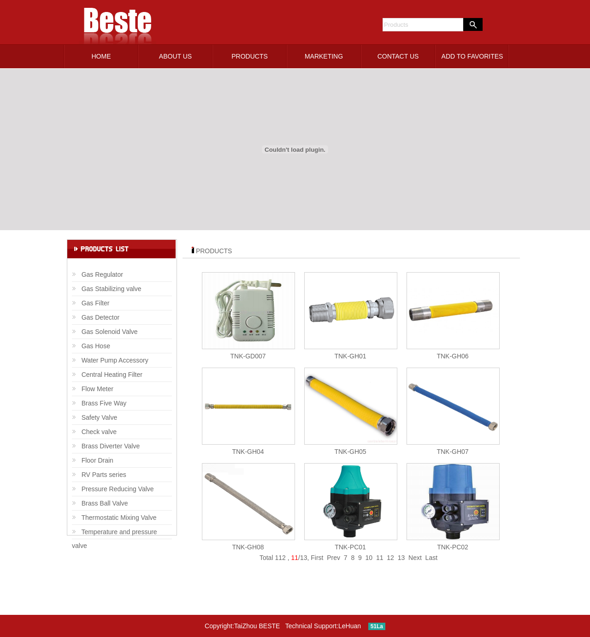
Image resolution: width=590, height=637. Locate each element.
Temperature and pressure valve (114, 533)
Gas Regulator (97, 274)
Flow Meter (92, 389)
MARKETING (324, 56)
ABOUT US (175, 56)
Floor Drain (92, 460)
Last (431, 557)
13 (401, 557)
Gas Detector (95, 317)
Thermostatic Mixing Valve (114, 517)
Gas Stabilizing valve (107, 288)
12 (390, 557)
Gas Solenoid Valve (105, 331)
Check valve (94, 431)
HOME (101, 56)
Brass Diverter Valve (106, 446)
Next (415, 557)
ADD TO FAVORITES (472, 56)
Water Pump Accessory (110, 360)
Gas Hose (91, 346)
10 (369, 557)
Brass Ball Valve (100, 503)
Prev (333, 557)
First (317, 557)
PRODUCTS (249, 56)
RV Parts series (99, 474)
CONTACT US (398, 56)
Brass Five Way (99, 403)
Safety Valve (94, 417)
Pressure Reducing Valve (113, 489)
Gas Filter (90, 303)
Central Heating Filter (107, 374)
